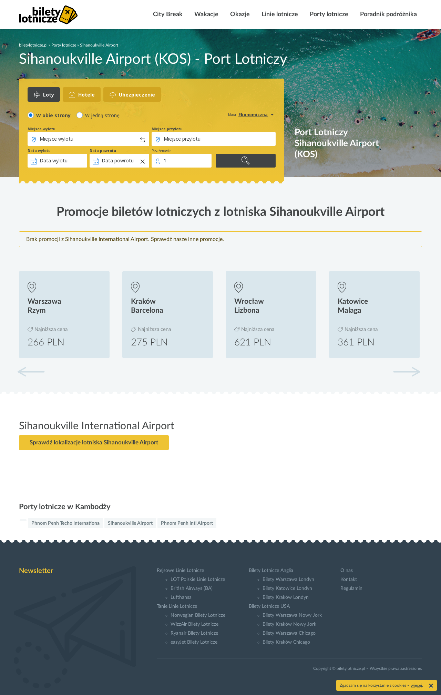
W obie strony (53, 115)
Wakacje (205, 14)
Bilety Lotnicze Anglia (271, 570)
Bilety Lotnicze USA (269, 606)
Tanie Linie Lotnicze (177, 606)
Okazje (239, 14)
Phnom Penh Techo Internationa (65, 523)
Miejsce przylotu (167, 129)
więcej (416, 685)
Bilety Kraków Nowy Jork (289, 624)
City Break (167, 14)
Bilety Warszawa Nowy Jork (292, 615)
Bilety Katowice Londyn (287, 588)
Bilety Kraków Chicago (286, 642)
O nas (346, 570)
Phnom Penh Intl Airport (187, 523)
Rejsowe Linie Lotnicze (180, 570)
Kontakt (348, 579)
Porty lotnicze (328, 14)
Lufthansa (181, 597)
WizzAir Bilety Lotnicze (194, 624)
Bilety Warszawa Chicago (289, 633)
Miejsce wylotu (41, 129)
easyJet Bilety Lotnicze (194, 642)
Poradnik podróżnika (388, 14)
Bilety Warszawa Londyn (288, 579)
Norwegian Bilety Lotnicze (198, 615)
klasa (232, 114)
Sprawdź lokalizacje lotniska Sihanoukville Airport (94, 442)
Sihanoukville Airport (130, 523)
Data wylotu (39, 150)
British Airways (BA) (192, 588)
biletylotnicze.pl (33, 45)
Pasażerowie (161, 150)
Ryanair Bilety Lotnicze (194, 633)
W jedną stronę (102, 115)
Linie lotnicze (279, 14)
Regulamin (351, 588)
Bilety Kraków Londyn (286, 597)
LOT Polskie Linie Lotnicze (198, 579)
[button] (406, 371)
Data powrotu (103, 150)
